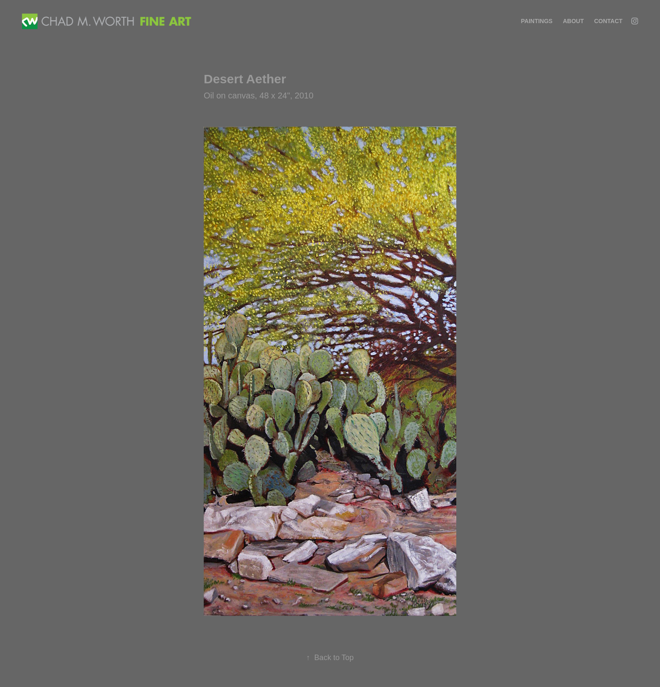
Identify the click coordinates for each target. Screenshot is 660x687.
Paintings (537, 21)
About (573, 21)
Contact (608, 21)
